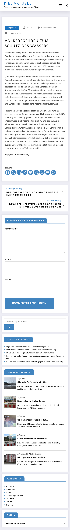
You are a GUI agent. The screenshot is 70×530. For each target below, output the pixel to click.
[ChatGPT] (53, 172)
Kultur (8, 476)
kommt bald (10, 474)
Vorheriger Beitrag (14, 189)
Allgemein (12, 28)
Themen (9, 487)
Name (35, 260)
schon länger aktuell (14, 479)
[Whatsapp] (42, 172)
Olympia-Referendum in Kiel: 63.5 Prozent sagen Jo (27, 333)
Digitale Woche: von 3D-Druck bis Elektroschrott (26, 193)
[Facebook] (7, 172)
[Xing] (24, 172)
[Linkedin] (19, 172)
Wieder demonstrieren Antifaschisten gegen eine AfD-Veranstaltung (34, 347)
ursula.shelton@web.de (23, 525)
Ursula (29, 28)
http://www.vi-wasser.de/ (17, 154)
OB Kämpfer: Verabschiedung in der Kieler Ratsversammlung (31, 336)
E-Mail (35, 277)
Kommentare (35, 237)
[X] (13, 172)
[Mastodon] (30, 172)
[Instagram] (36, 172)
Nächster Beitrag (54, 199)
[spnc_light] (67, 5)
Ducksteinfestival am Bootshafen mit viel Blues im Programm (35, 203)
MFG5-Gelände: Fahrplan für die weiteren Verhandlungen (30, 339)
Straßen (9, 484)
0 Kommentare (14, 33)
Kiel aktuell (18, 3)
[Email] (47, 172)
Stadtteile (10, 482)
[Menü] (60, 5)
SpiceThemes (51, 525)
